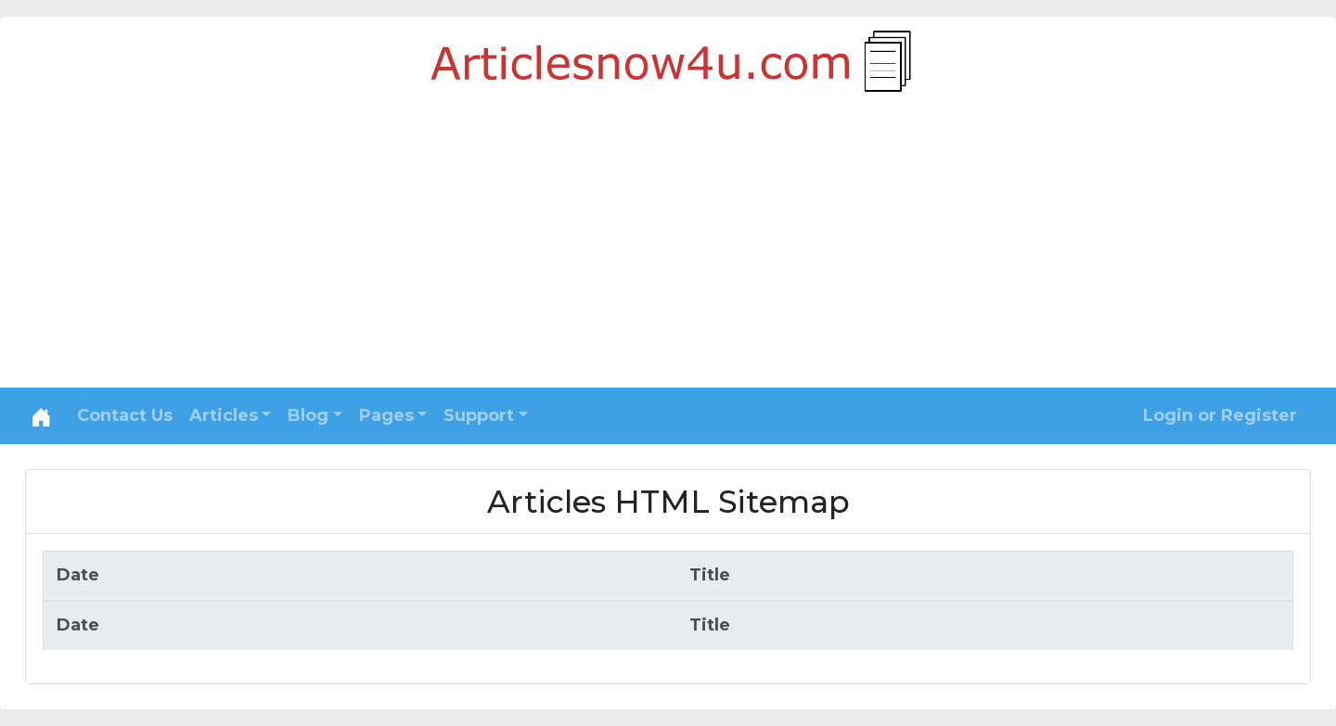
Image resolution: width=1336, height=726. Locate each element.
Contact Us (125, 415)
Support (478, 415)
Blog (308, 415)
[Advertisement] (668, 248)
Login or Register (1220, 415)
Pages (386, 415)
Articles (223, 415)
